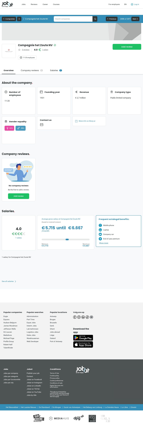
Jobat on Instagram (34, 383)
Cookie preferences (56, 380)
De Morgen (56, 407)
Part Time (30, 319)
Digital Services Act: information (56, 386)
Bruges (52, 319)
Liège (52, 335)
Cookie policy (54, 376)
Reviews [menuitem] (34, 4)
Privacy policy (54, 378)
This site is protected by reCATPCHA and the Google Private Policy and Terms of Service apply (59, 394)
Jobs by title (31, 395)
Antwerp (53, 316)
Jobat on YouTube (34, 392)
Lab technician (32, 329)
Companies (9, 19)
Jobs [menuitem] (23, 4)
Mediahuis (7, 335)
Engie (5, 316)
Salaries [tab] (56, 70)
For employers (114, 4)
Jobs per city (8, 383)
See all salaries (8, 281)
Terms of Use (54, 373)
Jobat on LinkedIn (34, 386)
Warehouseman (33, 338)
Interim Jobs (32, 326)
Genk (52, 326)
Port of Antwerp (56, 341)
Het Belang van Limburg (92, 407)
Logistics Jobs (32, 332)
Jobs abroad (55, 332)
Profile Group (8, 341)
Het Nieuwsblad (12, 407)
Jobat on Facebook (34, 379)
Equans (6, 319)
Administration (32, 316)
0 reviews (25, 50)
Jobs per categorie (10, 376)
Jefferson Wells (9, 329)
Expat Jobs (31, 323)
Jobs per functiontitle (11, 379)
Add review (126, 46)
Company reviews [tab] (32, 70)
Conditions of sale (56, 383)
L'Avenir (133, 407)
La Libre (124, 407)
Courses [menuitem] (56, 4)
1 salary (45, 50)
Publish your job (33, 373)
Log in (135, 4)
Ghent (52, 329)
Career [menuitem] (45, 4)
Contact (30, 376)
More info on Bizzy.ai (85, 121)
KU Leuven (7, 332)
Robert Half (7, 344)
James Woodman (10, 326)
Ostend (53, 338)
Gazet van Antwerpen (72, 407)
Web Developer (32, 341)
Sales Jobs (31, 335)
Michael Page (8, 338)
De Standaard (44, 407)
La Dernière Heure (112, 407)
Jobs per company (10, 373)
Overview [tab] (9, 70)
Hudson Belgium (10, 323)
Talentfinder (8, 348)
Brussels (53, 323)
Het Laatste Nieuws (28, 407)
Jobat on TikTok (33, 389)
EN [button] (125, 4)
